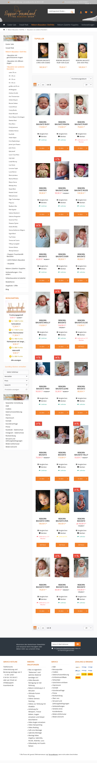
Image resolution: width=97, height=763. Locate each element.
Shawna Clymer (13, 223)
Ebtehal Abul (13, 120)
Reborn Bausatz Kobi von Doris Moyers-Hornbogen (62, 189)
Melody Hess (13, 185)
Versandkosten (53, 754)
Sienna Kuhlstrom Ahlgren (17, 230)
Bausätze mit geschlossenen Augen (15, 56)
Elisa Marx (12, 124)
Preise (8, 427)
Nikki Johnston (13, 196)
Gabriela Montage (35, 733)
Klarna (8, 415)
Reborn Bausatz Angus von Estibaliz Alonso (42, 255)
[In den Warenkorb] (43, 148)
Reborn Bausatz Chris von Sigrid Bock (43, 61)
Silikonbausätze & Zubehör (16, 278)
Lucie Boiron (12, 172)
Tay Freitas (12, 237)
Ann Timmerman (14, 96)
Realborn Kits (13, 206)
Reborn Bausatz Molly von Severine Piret (43, 321)
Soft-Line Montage (35, 730)
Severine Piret (13, 220)
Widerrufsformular (13, 444)
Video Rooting (33, 727)
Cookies (8, 409)
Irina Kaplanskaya (14, 141)
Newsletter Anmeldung (14, 403)
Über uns (55, 698)
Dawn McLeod (13, 114)
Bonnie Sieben (13, 103)
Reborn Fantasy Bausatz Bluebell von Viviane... (42, 189)
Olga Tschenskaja (14, 199)
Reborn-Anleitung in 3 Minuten (36, 689)
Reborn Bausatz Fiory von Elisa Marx (43, 586)
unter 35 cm (12, 72)
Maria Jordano (13, 175)
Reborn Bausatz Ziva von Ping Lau (82, 61)
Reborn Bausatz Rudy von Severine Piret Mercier (42, 123)
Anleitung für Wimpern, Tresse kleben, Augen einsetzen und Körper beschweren (36, 714)
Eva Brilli (11, 134)
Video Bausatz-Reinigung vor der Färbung (35, 683)
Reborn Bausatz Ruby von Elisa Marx (63, 61)
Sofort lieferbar (12, 372)
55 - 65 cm (12, 83)
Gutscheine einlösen (60, 682)
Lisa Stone (12, 165)
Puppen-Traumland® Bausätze (15, 255)
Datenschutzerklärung (14, 412)
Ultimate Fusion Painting (34, 694)
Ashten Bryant (13, 100)
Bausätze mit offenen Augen (15, 62)
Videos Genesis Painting (34, 699)
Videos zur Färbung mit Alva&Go (37, 705)
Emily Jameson (13, 127)
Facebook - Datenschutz (14, 430)
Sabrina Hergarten (14, 216)
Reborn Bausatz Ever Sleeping (62, 255)
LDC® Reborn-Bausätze (16, 260)
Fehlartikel (56, 680)
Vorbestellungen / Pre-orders (14, 273)
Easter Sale (10, 44)
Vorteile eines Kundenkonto (57, 710)
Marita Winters (13, 179)
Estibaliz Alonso (13, 131)
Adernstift (16, 350)
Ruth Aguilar (12, 209)
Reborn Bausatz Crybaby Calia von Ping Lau (81, 586)
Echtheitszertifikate (59, 677)
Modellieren (10, 282)
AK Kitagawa (12, 90)
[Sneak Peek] (24, 25)
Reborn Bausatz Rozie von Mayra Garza (81, 189)
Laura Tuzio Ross (14, 155)
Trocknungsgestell (16, 315)
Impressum (10, 418)
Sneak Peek (10, 48)
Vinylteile (10, 264)
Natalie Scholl (13, 192)
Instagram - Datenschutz (15, 433)
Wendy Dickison (14, 251)
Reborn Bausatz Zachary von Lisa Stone (81, 520)
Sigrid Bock (12, 233)
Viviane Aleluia (13, 247)
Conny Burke (13, 110)
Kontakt (8, 421)
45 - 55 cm (12, 79)
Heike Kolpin (12, 138)
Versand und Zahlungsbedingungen (14, 440)
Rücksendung (11, 436)
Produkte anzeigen (16, 389)
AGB (7, 406)
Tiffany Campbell (14, 244)
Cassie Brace (13, 107)
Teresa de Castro (14, 240)
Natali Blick (12, 189)
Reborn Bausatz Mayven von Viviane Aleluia (43, 453)
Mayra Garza (13, 182)
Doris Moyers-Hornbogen (17, 117)
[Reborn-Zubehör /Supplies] (68, 25)
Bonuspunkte (57, 669)
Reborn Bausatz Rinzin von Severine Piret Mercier (62, 123)
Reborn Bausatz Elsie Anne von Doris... (81, 321)
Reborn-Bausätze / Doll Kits (16, 52)
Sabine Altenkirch (14, 213)
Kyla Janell (12, 151)
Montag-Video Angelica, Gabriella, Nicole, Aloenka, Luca (36, 738)
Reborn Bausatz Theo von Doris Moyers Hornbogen (42, 387)
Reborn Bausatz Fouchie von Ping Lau (62, 321)
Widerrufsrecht (11, 447)
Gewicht (8, 385)
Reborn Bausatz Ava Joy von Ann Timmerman (62, 586)
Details (81, 346)
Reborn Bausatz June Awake (62, 387)
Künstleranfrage (12, 424)
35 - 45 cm (12, 76)
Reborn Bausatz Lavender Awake (81, 387)
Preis (6, 381)
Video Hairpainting (35, 725)
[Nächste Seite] (38, 84)
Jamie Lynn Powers (14, 144)
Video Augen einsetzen (36, 722)
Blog (7, 289)
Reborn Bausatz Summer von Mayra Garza (62, 453)
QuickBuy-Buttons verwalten (15, 367)
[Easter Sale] (12, 25)
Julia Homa (12, 148)
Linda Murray (13, 162)
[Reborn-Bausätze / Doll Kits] (43, 25)
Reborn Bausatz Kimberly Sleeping (81, 255)
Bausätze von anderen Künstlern (15, 68)
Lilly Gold (11, 158)
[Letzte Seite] (43, 84)
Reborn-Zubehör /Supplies (15, 268)
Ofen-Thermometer (16, 333)
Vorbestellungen (58, 706)
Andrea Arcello (13, 93)
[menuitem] (91, 12)
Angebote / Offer (12, 286)
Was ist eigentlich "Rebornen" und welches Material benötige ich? (34, 674)
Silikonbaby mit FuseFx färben (36, 744)
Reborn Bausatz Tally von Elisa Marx (81, 453)
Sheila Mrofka (13, 227)
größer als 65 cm (14, 86)
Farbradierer (16, 324)
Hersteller (8, 376)
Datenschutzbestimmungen (65, 648)
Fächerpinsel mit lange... (16, 341)
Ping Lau (11, 203)
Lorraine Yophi (13, 168)
